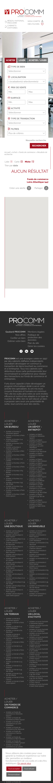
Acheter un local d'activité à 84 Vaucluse (38, 634)
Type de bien (16, 66)
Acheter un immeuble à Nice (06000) (37, 551)
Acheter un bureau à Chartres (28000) (13, 448)
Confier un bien (17, 338)
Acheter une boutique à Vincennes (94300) (14, 532)
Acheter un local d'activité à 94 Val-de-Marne (38, 677)
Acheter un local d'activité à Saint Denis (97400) (38, 685)
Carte (19, 161)
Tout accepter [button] (14, 769)
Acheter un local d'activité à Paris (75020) (38, 626)
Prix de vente (16, 87)
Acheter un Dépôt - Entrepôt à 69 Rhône (36, 480)
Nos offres (20, 335)
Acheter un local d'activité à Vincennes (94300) (38, 622)
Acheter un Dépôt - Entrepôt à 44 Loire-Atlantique (36, 445)
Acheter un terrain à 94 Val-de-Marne (14, 674)
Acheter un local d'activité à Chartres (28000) (38, 638)
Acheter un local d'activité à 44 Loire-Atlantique (38, 630)
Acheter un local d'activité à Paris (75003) (38, 681)
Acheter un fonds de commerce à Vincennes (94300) (14, 713)
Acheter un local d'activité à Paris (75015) (38, 653)
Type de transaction (21, 118)
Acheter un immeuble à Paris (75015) (37, 563)
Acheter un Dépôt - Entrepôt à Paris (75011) (37, 476)
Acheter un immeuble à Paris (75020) (37, 536)
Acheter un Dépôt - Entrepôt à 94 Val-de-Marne (37, 496)
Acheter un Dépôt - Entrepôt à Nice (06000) (38, 460)
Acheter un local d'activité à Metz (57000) (38, 646)
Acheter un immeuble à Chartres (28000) (37, 547)
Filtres (13, 128)
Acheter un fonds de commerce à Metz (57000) (15, 742)
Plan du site (33, 343)
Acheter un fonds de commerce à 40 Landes (14, 745)
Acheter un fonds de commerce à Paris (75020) (15, 718)
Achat (14, 152)
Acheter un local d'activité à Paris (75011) (38, 657)
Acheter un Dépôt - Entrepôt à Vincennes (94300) (37, 436)
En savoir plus (24, 763)
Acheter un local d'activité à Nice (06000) (38, 642)
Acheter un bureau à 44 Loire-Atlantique (14, 440)
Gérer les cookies (36, 346)
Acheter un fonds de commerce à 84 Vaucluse (15, 728)
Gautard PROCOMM (15, 332)
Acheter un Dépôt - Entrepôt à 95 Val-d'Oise (38, 491)
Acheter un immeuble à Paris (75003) (37, 590)
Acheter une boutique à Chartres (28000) (14, 547)
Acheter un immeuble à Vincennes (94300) (37, 532)
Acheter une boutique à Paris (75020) (14, 536)
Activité (13, 108)
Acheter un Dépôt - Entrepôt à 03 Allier (36, 484)
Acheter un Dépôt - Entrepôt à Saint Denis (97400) (37, 506)
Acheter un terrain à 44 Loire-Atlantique (14, 627)
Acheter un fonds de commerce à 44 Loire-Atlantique (14, 723)
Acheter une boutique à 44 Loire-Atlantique (15, 539)
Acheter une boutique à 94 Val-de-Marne (15, 586)
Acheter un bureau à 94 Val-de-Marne (14, 487)
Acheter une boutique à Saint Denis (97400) (14, 594)
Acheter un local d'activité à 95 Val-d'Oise (38, 673)
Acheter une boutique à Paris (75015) (14, 563)
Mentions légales (36, 332)
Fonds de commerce (27, 152)
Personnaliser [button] (14, 774)
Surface (13, 97)
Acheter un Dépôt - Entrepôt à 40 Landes (37, 468)
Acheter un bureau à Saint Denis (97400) (15, 495)
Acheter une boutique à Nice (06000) (14, 551)
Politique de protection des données (35, 337)
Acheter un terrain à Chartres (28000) (13, 635)
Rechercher (39, 145)
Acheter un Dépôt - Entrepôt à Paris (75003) (38, 501)
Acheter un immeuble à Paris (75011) (37, 567)
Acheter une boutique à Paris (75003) (14, 590)
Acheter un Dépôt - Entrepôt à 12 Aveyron (37, 487)
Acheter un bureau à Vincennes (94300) (13, 432)
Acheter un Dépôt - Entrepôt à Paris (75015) (37, 472)
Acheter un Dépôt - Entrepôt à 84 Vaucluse (37, 450)
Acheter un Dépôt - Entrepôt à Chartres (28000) (36, 455)
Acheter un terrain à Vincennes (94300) (13, 619)
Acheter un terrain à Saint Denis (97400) (15, 682)
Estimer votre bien (16, 341)
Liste (9, 161)
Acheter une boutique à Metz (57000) (14, 555)
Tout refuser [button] (29, 769)
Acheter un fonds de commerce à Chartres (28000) (13, 733)
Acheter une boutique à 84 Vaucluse (14, 543)
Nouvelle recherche (36, 140)
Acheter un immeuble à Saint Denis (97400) (37, 594)
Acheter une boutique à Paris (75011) (14, 567)
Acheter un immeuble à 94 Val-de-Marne (38, 586)
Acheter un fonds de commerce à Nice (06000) (15, 738)
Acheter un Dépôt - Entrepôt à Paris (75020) (38, 441)
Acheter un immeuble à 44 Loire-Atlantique (38, 539)
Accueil (7, 152)
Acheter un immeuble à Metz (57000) (37, 555)
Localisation (16, 77)
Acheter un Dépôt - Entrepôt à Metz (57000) (38, 464)
